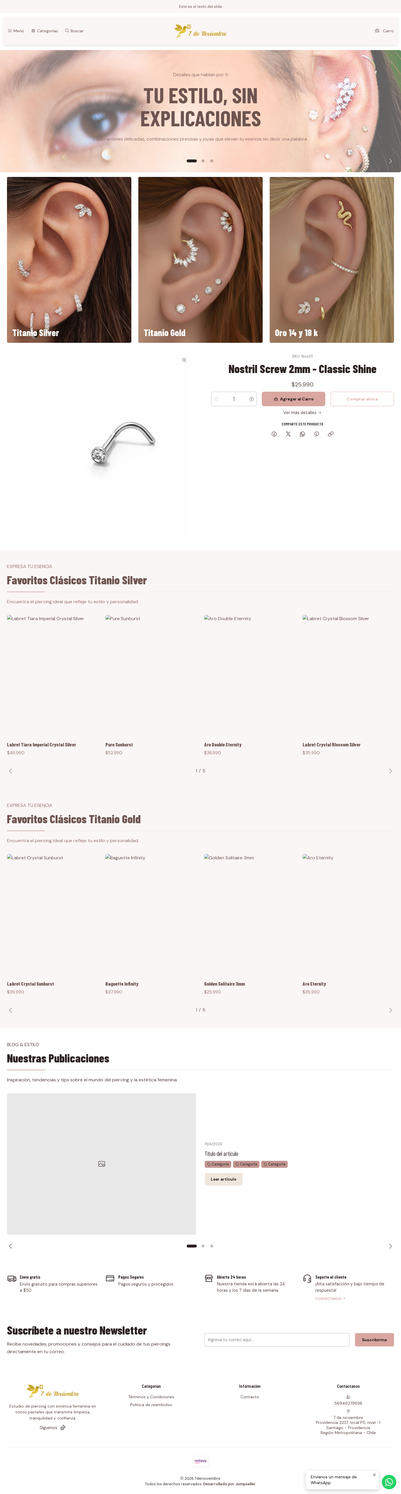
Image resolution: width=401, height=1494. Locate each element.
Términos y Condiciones (151, 1396)
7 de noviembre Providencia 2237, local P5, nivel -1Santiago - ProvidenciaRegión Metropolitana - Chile (348, 1422)
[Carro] (384, 31)
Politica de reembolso (151, 1404)
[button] (192, 160)
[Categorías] (44, 31)
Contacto (250, 1396)
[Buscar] (74, 31)
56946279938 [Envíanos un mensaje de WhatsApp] (348, 1400)
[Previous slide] (11, 160)
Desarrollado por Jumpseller (229, 1483)
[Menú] (15, 31)
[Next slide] (389, 160)
